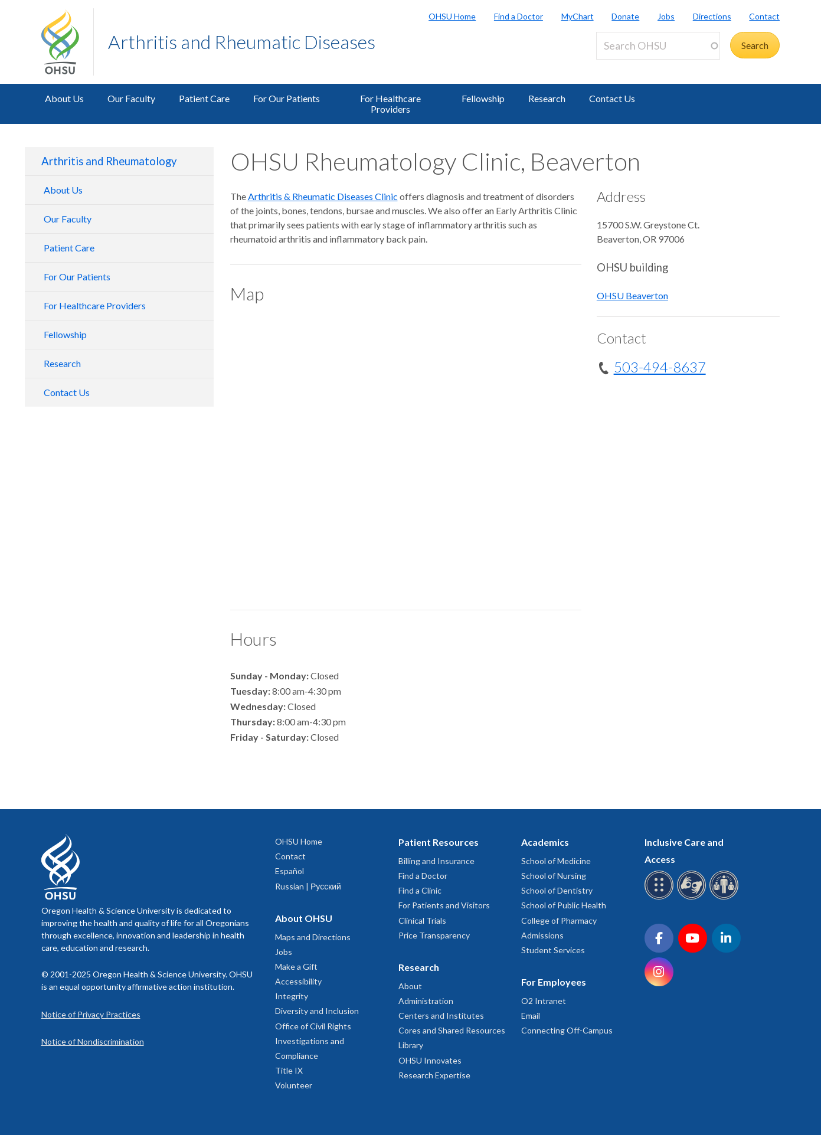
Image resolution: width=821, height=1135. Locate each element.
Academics (545, 842)
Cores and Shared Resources (451, 1030)
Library (410, 1045)
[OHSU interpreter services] (725, 897)
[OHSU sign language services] (693, 897)
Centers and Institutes (441, 1015)
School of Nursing (553, 876)
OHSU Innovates (430, 1060)
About (410, 986)
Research (546, 98)
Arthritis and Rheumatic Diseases (241, 41)
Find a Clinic (419, 890)
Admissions (542, 935)
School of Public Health (563, 905)
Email (530, 1015)
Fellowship (483, 98)
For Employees (553, 981)
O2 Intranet (543, 1001)
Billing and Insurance (436, 861)
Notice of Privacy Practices (90, 1014)
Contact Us (612, 98)
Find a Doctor (518, 16)
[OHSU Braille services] (661, 897)
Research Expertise (434, 1075)
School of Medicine (556, 861)
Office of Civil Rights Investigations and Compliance (313, 1041)
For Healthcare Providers (390, 104)
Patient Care (204, 98)
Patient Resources (438, 842)
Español (289, 871)
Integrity (291, 996)
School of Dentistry (557, 890)
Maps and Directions (313, 937)
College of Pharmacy (559, 920)
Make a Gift (296, 966)
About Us (64, 98)
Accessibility (298, 981)
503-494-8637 (660, 366)
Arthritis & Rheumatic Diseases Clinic (323, 196)
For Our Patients (286, 98)
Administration (425, 1001)
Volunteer (293, 1085)
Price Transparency (434, 935)
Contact (764, 16)
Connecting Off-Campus (567, 1030)
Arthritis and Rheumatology (108, 161)
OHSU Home (452, 16)
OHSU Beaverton (632, 295)
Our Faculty (131, 98)
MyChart (577, 16)
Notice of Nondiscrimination (92, 1041)
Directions (712, 16)
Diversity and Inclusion (317, 1011)
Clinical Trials (422, 920)
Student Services (553, 950)
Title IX (289, 1070)
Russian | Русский (308, 886)
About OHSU (303, 918)
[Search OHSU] (658, 46)
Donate (625, 16)
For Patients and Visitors (444, 905)
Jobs (666, 16)
